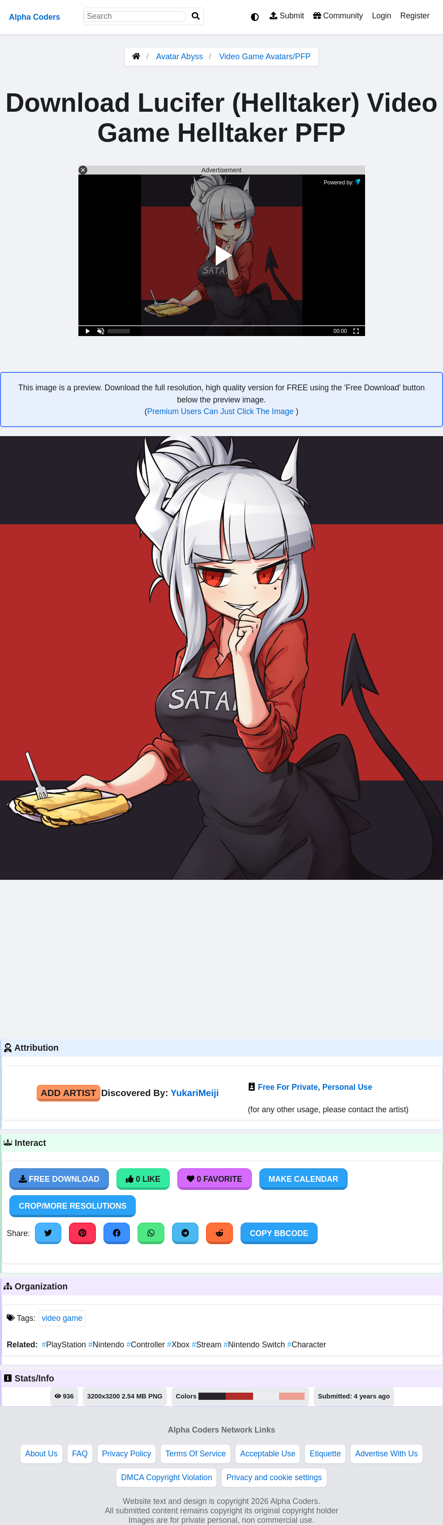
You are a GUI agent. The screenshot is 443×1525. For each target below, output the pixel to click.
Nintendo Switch (255, 1344)
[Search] (195, 16)
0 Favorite (214, 1179)
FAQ (80, 1453)
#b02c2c (240, 1396)
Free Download (59, 1179)
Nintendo (107, 1344)
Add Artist (68, 1093)
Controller (146, 1344)
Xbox (179, 1344)
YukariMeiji (195, 1093)
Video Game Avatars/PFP (264, 56)
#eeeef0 (266, 1396)
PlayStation (65, 1344)
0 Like (143, 1179)
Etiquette (325, 1453)
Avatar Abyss (179, 56)
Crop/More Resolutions (72, 1206)
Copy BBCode (279, 1233)
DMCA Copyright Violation (166, 1477)
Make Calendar (303, 1179)
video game (62, 1318)
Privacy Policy (126, 1453)
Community (338, 15)
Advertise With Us (386, 1453)
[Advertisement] (221, 958)
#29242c (212, 1396)
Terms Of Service (195, 1453)
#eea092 (292, 1396)
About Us (41, 1453)
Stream (208, 1344)
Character (306, 1344)
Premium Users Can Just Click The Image (221, 411)
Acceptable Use (267, 1453)
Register (415, 15)
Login (381, 15)
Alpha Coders (34, 17)
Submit (287, 15)
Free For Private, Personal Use (315, 1087)
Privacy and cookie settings (274, 1477)
